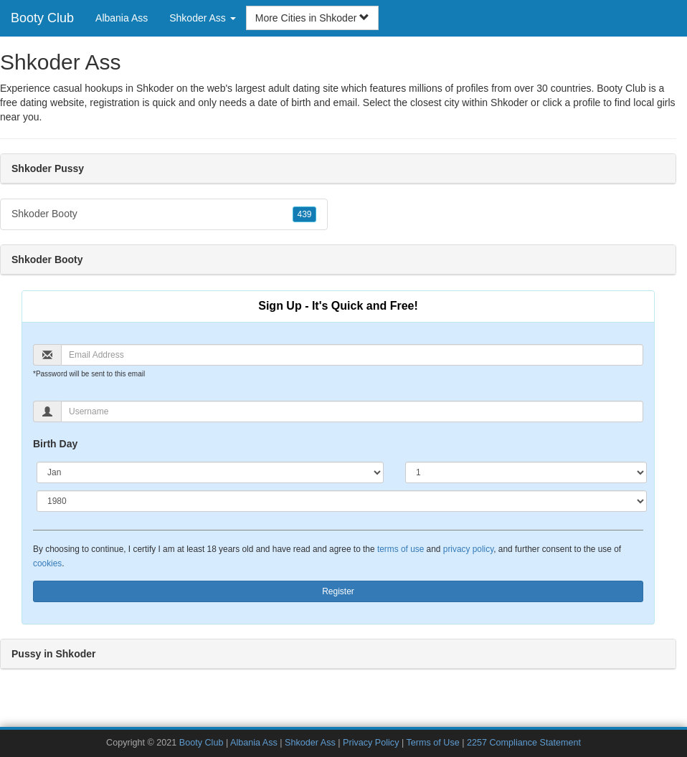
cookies (47, 563)
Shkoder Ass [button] (202, 18)
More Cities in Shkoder (312, 18)
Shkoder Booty (163, 214)
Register (338, 591)
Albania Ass (121, 18)
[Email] (352, 355)
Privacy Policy (371, 743)
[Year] (342, 501)
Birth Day (55, 443)
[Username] (352, 411)
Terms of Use (433, 743)
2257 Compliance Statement (524, 743)
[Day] (526, 472)
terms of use (400, 549)
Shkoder (509, 102)
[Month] (210, 472)
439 (304, 214)
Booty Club (42, 18)
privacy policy (468, 549)
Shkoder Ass (310, 743)
